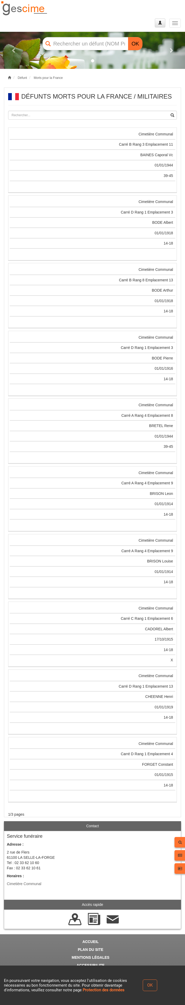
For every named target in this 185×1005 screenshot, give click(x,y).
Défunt (22, 78)
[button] (14, 50)
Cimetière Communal (24, 884)
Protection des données (103, 990)
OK (135, 44)
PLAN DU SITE (90, 949)
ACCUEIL (90, 942)
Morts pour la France (48, 78)
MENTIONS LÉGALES (90, 957)
